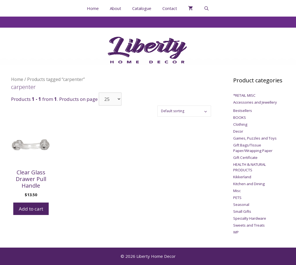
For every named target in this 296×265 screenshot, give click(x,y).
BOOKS (239, 117)
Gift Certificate (245, 157)
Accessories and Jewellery (255, 102)
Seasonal (241, 204)
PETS (237, 197)
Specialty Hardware (249, 218)
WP (236, 232)
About (115, 8)
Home (93, 8)
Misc (237, 190)
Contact (169, 8)
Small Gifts (242, 211)
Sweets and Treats (249, 225)
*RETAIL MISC (244, 95)
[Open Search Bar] (206, 8)
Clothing (240, 124)
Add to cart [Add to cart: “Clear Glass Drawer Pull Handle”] (31, 209)
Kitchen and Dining (249, 183)
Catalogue (141, 8)
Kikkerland (242, 176)
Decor (238, 131)
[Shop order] (184, 111)
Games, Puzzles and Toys (255, 138)
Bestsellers (242, 110)
